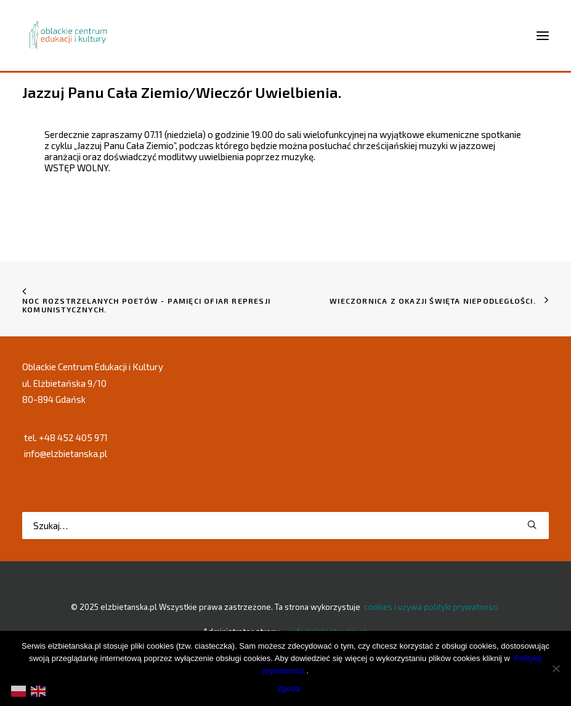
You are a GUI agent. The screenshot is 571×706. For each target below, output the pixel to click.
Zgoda (288, 688)
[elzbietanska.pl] (68, 35)
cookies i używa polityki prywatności (431, 607)
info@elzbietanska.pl (65, 453)
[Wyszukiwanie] (285, 525)
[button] (532, 524)
